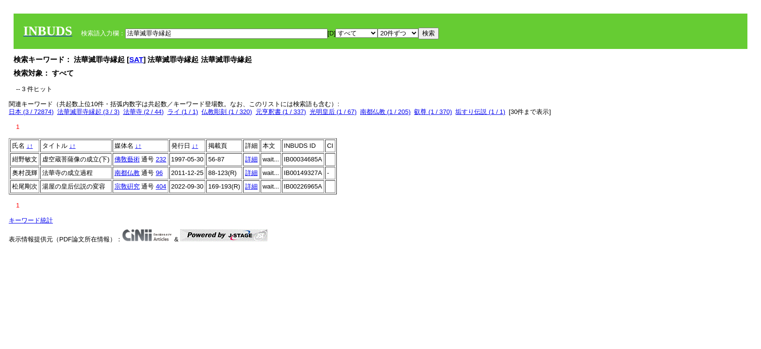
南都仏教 (127, 172)
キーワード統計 (31, 220)
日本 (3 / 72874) (31, 111)
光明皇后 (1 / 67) (333, 111)
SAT (136, 59)
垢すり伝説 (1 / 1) (480, 111)
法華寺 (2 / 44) (143, 111)
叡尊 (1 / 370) (433, 111)
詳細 (251, 159)
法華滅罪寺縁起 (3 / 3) (88, 111)
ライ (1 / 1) (183, 111)
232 (161, 159)
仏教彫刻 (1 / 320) (226, 111)
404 (161, 186)
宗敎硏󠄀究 (127, 186)
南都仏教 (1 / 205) (385, 111)
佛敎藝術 (127, 159)
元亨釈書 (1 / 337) (281, 111)
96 (159, 172)
